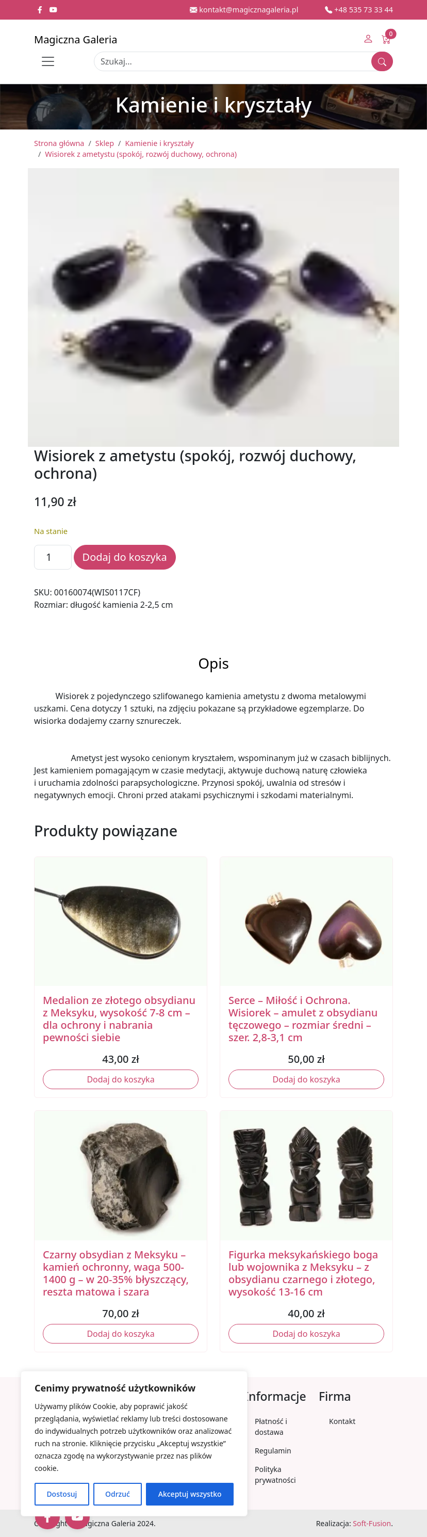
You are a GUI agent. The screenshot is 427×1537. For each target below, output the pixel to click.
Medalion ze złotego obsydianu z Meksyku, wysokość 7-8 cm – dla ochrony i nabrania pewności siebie (119, 1018)
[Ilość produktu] (53, 557)
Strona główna (59, 143)
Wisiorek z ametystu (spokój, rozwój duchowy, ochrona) (141, 154)
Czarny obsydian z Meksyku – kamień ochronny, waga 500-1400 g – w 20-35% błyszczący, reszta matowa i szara (116, 1273)
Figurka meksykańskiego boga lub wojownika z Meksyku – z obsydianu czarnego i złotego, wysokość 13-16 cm (303, 1273)
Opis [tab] (213, 663)
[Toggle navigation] (48, 61)
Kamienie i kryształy (159, 143)
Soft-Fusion (372, 1523)
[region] (134, 1443)
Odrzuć (117, 1494)
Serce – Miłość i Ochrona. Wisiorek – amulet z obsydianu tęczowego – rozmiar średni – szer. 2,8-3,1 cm (302, 1018)
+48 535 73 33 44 (359, 9)
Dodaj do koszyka (125, 557)
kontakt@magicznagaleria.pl (244, 9)
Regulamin (273, 1450)
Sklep (104, 143)
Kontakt (342, 1421)
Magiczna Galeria (75, 39)
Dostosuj (61, 1494)
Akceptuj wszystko (190, 1494)
